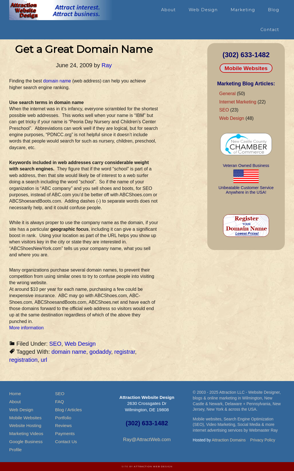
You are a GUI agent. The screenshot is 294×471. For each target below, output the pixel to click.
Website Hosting (25, 425)
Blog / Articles (68, 409)
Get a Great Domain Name (84, 49)
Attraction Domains (229, 440)
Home (15, 393)
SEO (55, 344)
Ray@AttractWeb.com (147, 439)
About (15, 401)
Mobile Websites (246, 68)
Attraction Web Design (153, 466)
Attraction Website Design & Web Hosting (61, 10)
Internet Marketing (237, 101)
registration (23, 360)
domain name (57, 80)
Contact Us (66, 441)
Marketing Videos (26, 433)
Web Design (80, 344)
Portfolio (63, 417)
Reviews (63, 425)
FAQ (59, 401)
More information (26, 327)
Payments (65, 433)
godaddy (100, 352)
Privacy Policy (262, 440)
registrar (124, 352)
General (227, 93)
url (44, 360)
